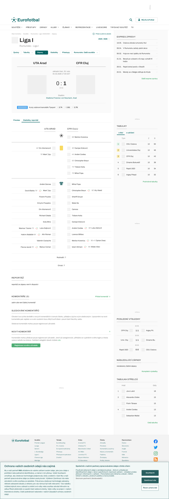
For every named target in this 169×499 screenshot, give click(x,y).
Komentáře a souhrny (107, 449)
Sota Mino (47, 222)
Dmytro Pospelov (44, 203)
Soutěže (17, 27)
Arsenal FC (82, 443)
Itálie (123, 454)
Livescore (101, 27)
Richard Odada (45, 216)
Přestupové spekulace (63, 454)
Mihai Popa (79, 173)
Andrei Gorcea (45, 184)
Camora (75, 209)
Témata (58, 440)
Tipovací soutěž (119, 27)
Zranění (58, 457)
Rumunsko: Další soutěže (86, 52)
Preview (16, 120)
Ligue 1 (37, 454)
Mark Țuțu (47, 154)
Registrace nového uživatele (26, 345)
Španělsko (125, 460)
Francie (124, 452)
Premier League (40, 443)
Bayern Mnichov (83, 457)
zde (59, 340)
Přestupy (31, 27)
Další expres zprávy (150, 79)
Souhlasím (150, 473)
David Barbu (30, 191)
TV (132, 27)
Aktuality (103, 443)
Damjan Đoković (81, 148)
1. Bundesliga (39, 452)
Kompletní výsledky (150, 371)
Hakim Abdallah (27, 235)
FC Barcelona (82, 460)
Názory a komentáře (106, 452)
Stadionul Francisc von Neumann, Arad (61, 98)
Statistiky (54, 52)
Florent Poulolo (45, 197)
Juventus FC (82, 454)
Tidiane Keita (80, 167)
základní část (58, 71)
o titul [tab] (121, 133)
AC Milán (81, 452)
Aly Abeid (98, 190)
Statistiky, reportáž (30, 120)
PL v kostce (60, 446)
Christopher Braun (82, 161)
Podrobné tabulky (150, 182)
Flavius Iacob (26, 247)
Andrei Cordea (80, 154)
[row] (137, 144)
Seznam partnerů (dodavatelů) (89, 478)
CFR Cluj (82, 63)
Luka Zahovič (96, 228)
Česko (124, 443)
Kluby (55, 27)
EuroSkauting (60, 443)
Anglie (124, 449)
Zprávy (16, 52)
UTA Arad (40, 63)
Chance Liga (39, 457)
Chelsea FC (82, 446)
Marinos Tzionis (25, 228)
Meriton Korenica (81, 137)
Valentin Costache (44, 241)
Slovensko (125, 446)
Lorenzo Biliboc (78, 234)
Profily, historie (105, 460)
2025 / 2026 (104, 39)
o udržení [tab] (130, 133)
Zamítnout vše (150, 480)
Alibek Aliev (95, 247)
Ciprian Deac (101, 241)
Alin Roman (46, 234)
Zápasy (43, 27)
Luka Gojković (45, 228)
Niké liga (37, 460)
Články (102, 440)
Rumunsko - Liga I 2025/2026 (40, 34)
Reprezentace (84, 27)
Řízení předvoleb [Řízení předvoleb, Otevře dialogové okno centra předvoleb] (150, 488)
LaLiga (37, 446)
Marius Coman (45, 247)
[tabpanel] (137, 157)
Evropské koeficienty (63, 449)
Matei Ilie (75, 203)
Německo (125, 457)
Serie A (37, 449)
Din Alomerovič (45, 148)
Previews (103, 446)
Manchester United (84, 449)
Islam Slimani (77, 247)
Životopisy (103, 457)
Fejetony (103, 454)
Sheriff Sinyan (77, 197)
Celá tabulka (153, 423)
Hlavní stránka (16, 34)
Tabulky (28, 52)
